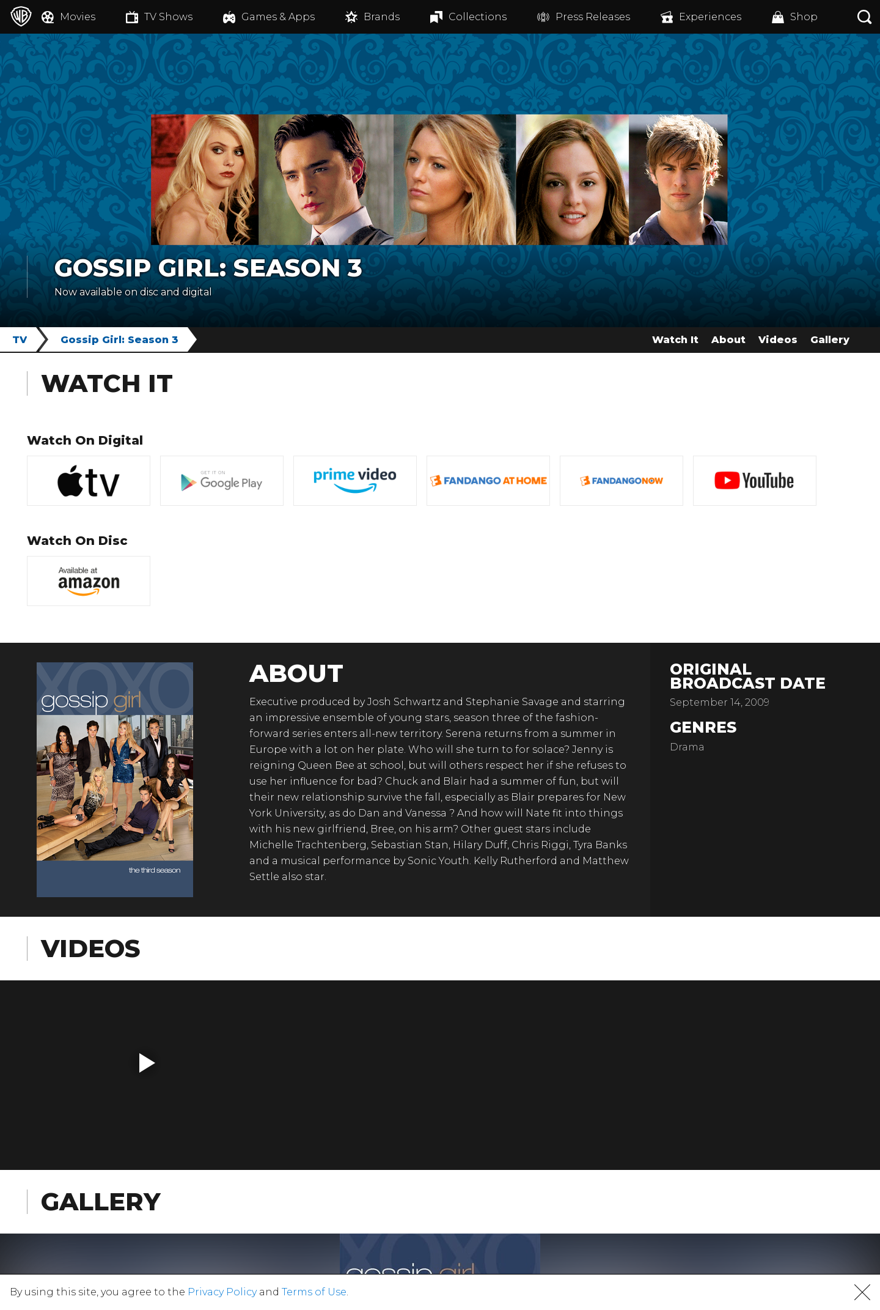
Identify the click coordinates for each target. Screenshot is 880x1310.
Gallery (829, 340)
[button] (147, 1063)
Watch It (675, 340)
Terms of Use (314, 1292)
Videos (778, 340)
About (728, 340)
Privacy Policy (222, 1292)
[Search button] (864, 17)
